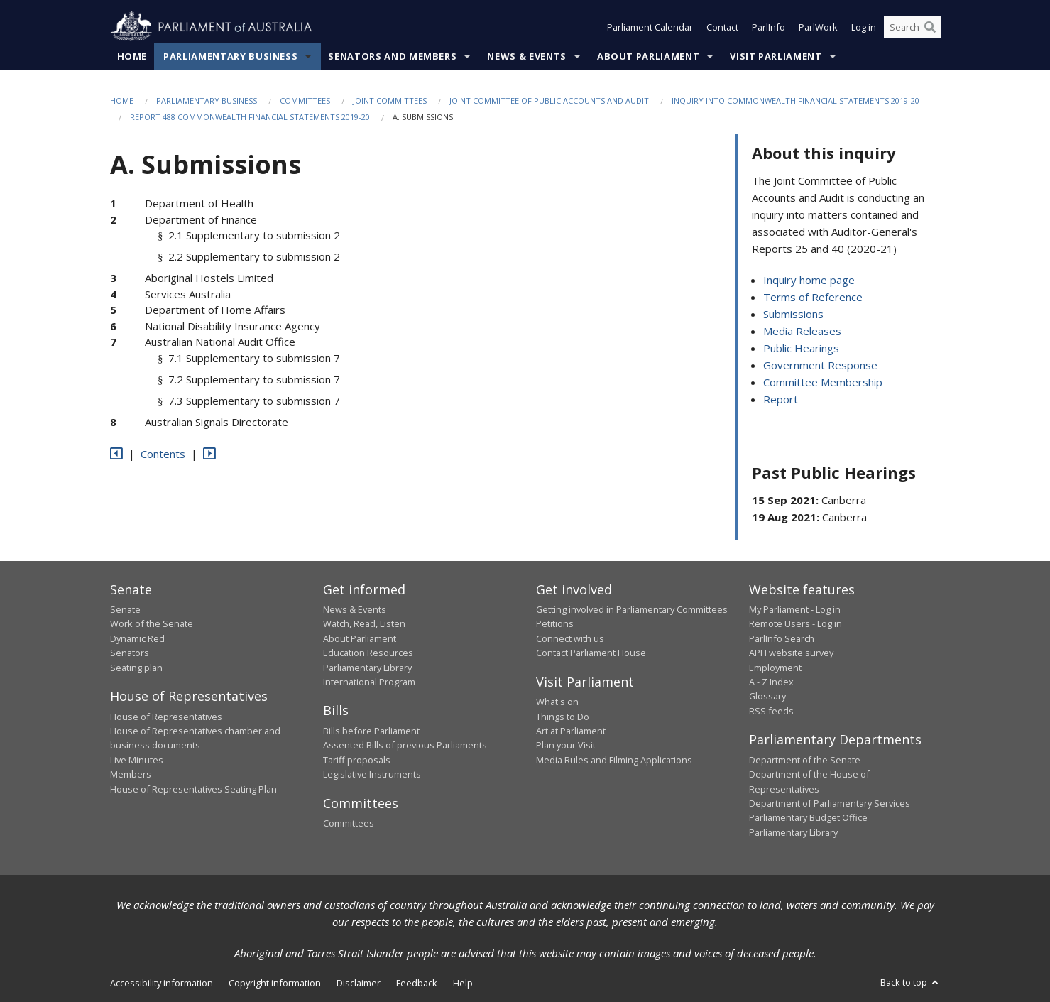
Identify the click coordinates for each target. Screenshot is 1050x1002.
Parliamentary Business (230, 56)
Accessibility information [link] (161, 982)
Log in (863, 27)
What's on (557, 701)
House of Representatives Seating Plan (193, 789)
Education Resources (368, 652)
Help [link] (463, 982)
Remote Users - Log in (795, 623)
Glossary (767, 696)
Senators (129, 652)
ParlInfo (768, 27)
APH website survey (791, 652)
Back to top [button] (910, 982)
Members (130, 774)
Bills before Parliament (371, 730)
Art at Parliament (571, 730)
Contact (722, 27)
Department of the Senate (804, 759)
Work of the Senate (151, 623)
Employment (775, 667)
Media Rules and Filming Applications (614, 759)
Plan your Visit (566, 745)
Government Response (820, 365)
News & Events (526, 56)
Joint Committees (390, 100)
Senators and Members (392, 56)
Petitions (555, 623)
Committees (305, 100)
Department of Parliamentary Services (829, 803)
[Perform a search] (930, 27)
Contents (163, 454)
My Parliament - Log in (795, 609)
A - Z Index (771, 681)
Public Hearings (801, 348)
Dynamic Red (137, 638)
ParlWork (818, 27)
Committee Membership (822, 382)
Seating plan (136, 667)
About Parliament (648, 56)
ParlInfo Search (781, 638)
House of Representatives (166, 716)
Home (132, 56)
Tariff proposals (356, 759)
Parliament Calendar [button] (650, 27)
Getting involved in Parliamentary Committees (632, 609)
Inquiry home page (809, 280)
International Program (369, 681)
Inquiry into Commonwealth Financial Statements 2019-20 (795, 100)
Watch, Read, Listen (364, 623)
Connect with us (570, 638)
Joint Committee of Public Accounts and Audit (549, 100)
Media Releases (802, 331)
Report (780, 399)
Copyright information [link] (275, 982)
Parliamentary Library (367, 667)
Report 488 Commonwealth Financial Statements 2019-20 (250, 116)
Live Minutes (136, 759)
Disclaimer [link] (359, 982)
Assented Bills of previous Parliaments (405, 745)
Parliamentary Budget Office (808, 817)
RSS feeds (771, 710)
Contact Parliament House (591, 652)
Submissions (793, 314)
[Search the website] (912, 27)
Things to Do (562, 716)
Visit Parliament (775, 56)
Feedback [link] (416, 982)
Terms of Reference (813, 297)
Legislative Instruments (372, 774)
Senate (125, 609)
